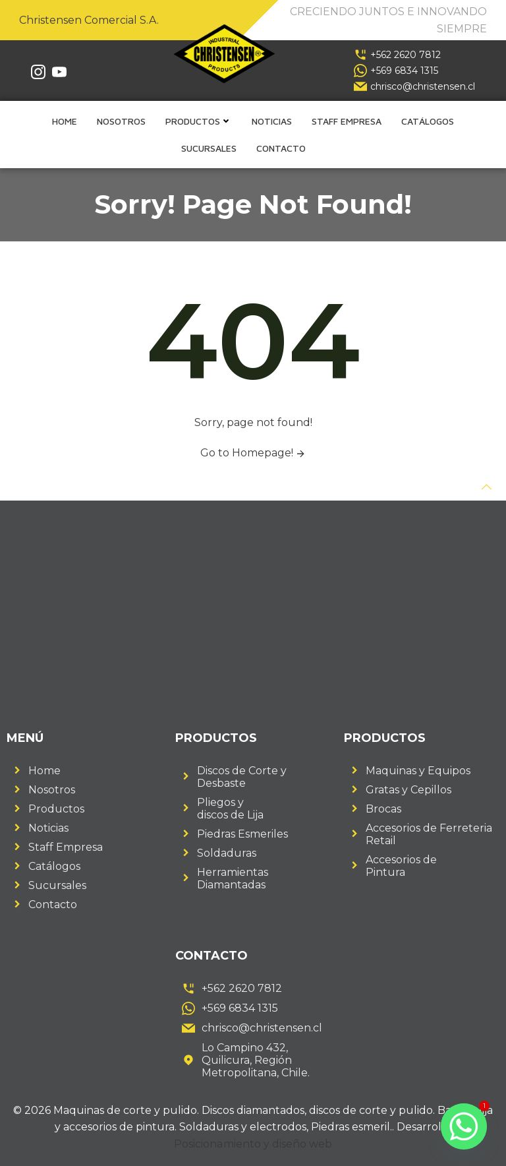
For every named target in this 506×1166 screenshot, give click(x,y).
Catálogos (427, 121)
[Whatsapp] (464, 1126)
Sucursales (209, 148)
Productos (198, 121)
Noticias (272, 121)
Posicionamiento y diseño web (253, 1144)
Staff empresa (346, 121)
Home (64, 121)
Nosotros (121, 121)
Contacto (281, 148)
